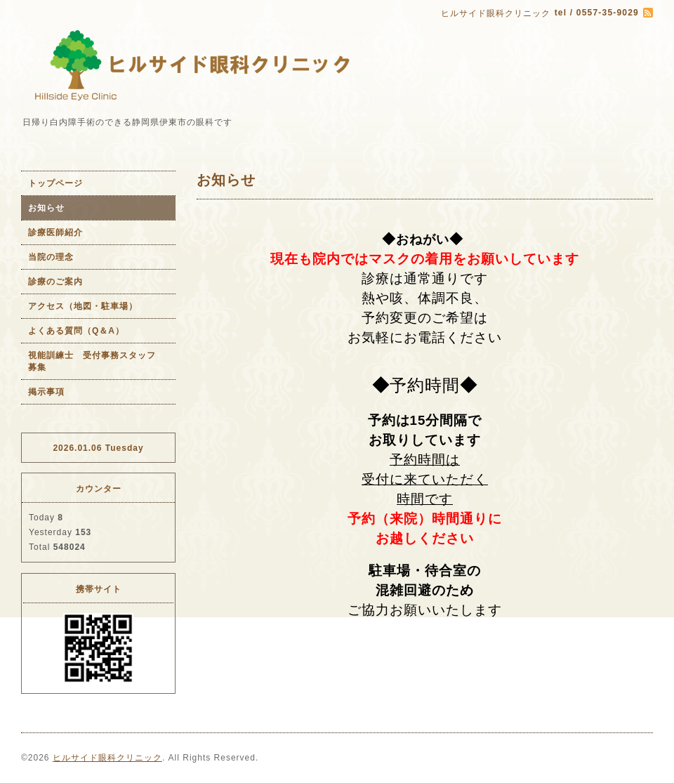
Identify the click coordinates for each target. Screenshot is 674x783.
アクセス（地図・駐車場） (83, 306)
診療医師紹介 (55, 232)
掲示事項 (46, 392)
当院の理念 (51, 257)
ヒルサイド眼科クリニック (107, 758)
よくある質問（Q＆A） (76, 331)
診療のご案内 (55, 282)
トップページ (55, 183)
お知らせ (46, 208)
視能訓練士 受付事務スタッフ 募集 (96, 361)
